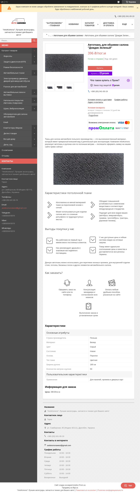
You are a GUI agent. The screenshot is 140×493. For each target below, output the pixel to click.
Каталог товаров (9, 50)
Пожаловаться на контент (86, 490)
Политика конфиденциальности (110, 490)
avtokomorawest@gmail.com (14, 208)
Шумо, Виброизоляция (14, 108)
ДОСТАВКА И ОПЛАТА (108, 24)
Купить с (100, 73)
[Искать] (34, 40)
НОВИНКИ (74, 24)
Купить (100, 68)
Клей (6, 122)
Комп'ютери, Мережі (13, 128)
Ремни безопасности (13, 67)
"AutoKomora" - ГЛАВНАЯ (54, 24)
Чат (128, 485)
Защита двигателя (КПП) (15, 61)
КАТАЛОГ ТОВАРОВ (89, 24)
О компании (7, 150)
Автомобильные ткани (14, 73)
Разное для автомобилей (15, 86)
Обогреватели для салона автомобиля (15, 115)
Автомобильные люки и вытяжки (14, 93)
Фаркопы (8, 56)
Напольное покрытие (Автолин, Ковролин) (13, 101)
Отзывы (5, 155)
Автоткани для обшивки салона (68, 35)
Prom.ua (82, 485)
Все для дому (9, 139)
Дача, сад (8, 144)
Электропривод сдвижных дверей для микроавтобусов (17, 79)
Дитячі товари (10, 133)
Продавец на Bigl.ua (70, 488)
